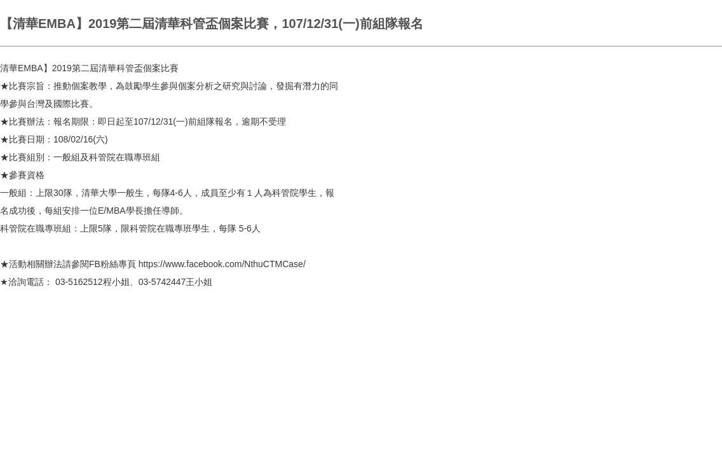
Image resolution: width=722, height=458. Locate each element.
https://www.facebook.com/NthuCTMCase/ (222, 264)
